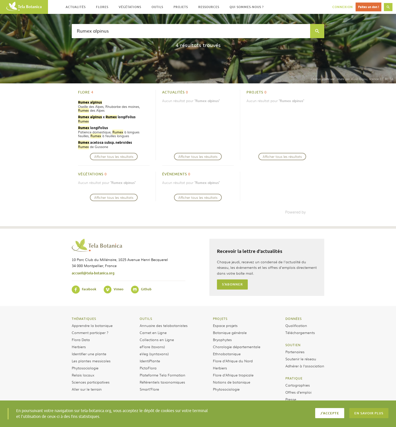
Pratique (294, 378)
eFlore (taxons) (152, 346)
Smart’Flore (149, 389)
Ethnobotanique (227, 353)
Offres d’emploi (298, 392)
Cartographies (297, 385)
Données (293, 318)
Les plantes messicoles (91, 360)
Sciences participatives (91, 382)
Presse (290, 399)
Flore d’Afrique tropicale (233, 374)
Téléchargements (300, 332)
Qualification (296, 325)
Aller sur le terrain (87, 389)
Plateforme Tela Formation (162, 374)
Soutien (293, 345)
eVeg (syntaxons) (154, 353)
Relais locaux (83, 374)
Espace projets (225, 325)
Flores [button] (102, 7)
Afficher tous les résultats (113, 156)
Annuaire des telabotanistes (164, 325)
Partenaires (295, 351)
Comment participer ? (90, 332)
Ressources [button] (208, 7)
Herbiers (79, 346)
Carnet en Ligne (153, 332)
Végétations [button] (130, 7)
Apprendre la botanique (92, 325)
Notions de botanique (231, 382)
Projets (220, 318)
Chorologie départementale (236, 346)
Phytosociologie (85, 367)
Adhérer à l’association (304, 365)
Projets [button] (181, 7)
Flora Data (81, 339)
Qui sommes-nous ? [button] (247, 7)
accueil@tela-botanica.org (93, 273)
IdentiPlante (150, 360)
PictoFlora (148, 367)
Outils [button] (157, 7)
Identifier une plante (89, 353)
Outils (146, 318)
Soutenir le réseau (300, 358)
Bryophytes (222, 339)
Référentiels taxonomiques (162, 382)
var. (327, 79)
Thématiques (84, 318)
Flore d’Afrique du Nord (233, 360)
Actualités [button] (76, 7)
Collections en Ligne (157, 339)
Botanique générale (230, 332)
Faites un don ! (368, 7)
